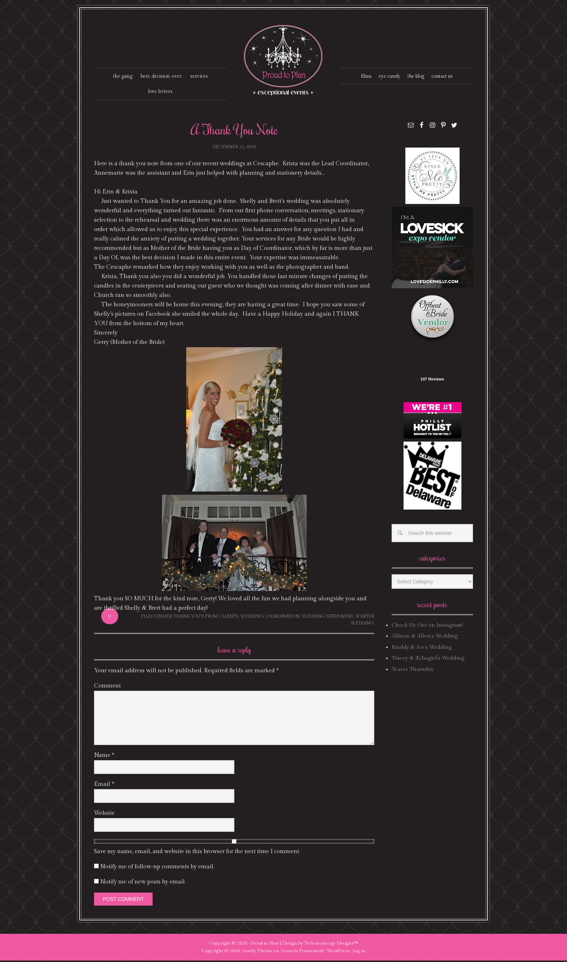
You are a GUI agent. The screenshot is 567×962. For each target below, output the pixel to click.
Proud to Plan (264, 944)
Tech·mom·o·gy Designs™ (331, 944)
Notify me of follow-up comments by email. (157, 867)
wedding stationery (327, 617)
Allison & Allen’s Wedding (425, 637)
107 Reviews (432, 380)
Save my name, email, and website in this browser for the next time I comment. (197, 852)
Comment (107, 687)
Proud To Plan (284, 60)
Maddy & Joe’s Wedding (422, 649)
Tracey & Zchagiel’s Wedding (428, 659)
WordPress (338, 952)
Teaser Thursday (413, 670)
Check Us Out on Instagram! (427, 626)
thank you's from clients (206, 617)
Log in (359, 952)
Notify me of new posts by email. (143, 883)
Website (104, 814)
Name (104, 756)
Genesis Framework (302, 952)
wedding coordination (270, 617)
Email (104, 785)
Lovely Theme (258, 952)
